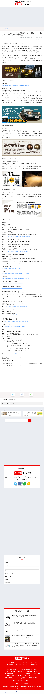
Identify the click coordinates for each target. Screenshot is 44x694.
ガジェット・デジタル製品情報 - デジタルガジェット (22, 679)
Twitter (16, 485)
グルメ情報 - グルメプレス (13, 669)
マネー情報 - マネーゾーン (31, 675)
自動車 (10, 399)
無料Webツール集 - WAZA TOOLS (11, 686)
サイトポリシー (36, 662)
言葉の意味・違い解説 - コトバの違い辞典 (31, 686)
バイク (14, 399)
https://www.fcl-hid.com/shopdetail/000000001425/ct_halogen (15, 85)
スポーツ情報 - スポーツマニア (15, 675)
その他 (6, 580)
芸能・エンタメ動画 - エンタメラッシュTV (22, 681)
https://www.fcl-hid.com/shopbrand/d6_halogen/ (16, 306)
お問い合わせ (10, 664)
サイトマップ (35, 664)
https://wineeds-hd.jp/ (11, 353)
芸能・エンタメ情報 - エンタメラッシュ (15, 671)
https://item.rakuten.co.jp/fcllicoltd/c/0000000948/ (12, 283)
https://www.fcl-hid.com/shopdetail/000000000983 (19, 251)
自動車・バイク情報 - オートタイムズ (31, 677)
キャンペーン (8, 571)
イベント (7, 568)
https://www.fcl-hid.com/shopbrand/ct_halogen (12, 268)
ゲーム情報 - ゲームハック (33, 671)
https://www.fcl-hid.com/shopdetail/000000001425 (19, 236)
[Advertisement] (22, 17)
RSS (28, 485)
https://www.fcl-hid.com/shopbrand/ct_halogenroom (16, 321)
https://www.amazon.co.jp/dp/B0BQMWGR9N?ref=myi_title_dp (15, 273)
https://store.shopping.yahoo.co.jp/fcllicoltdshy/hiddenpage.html (15, 278)
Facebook (20, 485)
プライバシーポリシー (24, 662)
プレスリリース (9, 574)
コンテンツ (8, 577)
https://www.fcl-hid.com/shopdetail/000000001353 (17, 314)
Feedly (24, 485)
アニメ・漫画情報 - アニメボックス (30, 669)
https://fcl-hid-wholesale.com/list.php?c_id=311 (12, 288)
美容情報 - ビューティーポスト (33, 673)
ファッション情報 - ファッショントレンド (14, 673)
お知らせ (7, 582)
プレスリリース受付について (22, 664)
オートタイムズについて (11, 662)
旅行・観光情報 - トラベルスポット (13, 677)
